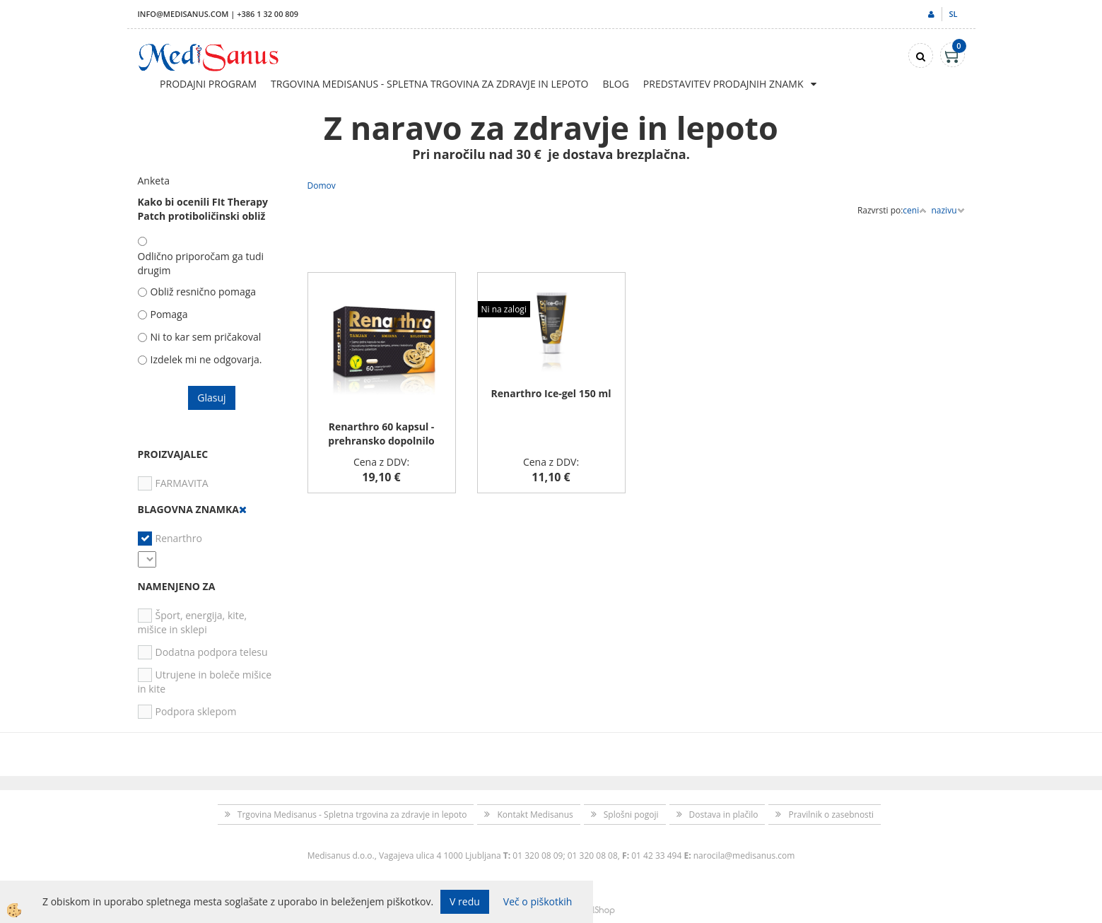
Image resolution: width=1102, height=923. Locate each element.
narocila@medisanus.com (744, 855)
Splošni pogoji (631, 815)
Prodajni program (208, 83)
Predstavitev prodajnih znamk (723, 83)
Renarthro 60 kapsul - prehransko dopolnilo (381, 433)
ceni (915, 210)
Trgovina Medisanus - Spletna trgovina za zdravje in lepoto (429, 83)
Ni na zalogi (504, 309)
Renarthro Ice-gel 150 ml (551, 393)
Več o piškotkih (538, 901)
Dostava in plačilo (723, 815)
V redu (465, 901)
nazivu (947, 210)
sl (953, 13)
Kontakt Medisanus (535, 815)
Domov (321, 186)
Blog (615, 83)
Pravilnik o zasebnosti (831, 815)
